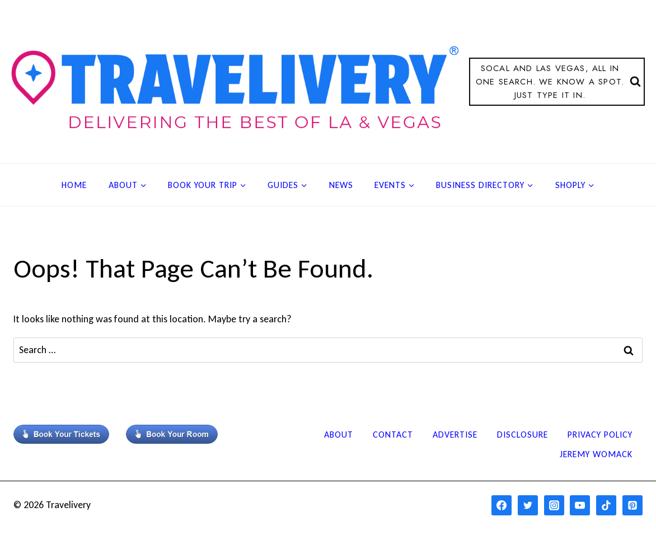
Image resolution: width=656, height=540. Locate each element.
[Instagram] (554, 505)
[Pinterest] (632, 505)
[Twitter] (528, 505)
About (338, 434)
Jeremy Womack (596, 454)
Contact (393, 434)
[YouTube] (580, 505)
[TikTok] (606, 505)
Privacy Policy (600, 434)
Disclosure (522, 434)
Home (74, 185)
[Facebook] (501, 505)
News (341, 185)
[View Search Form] (557, 82)
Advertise (455, 434)
